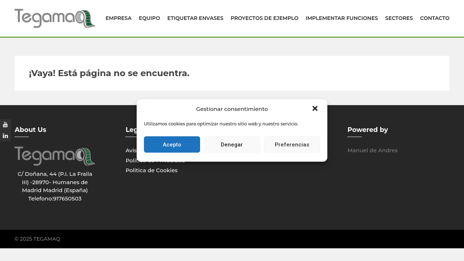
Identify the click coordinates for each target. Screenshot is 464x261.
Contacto (435, 18)
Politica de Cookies (151, 170)
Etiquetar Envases (195, 18)
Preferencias (292, 144)
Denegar (232, 144)
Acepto (172, 144)
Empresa (118, 18)
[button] (315, 109)
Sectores (399, 18)
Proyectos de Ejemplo (264, 18)
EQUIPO (149, 18)
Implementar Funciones (342, 18)
